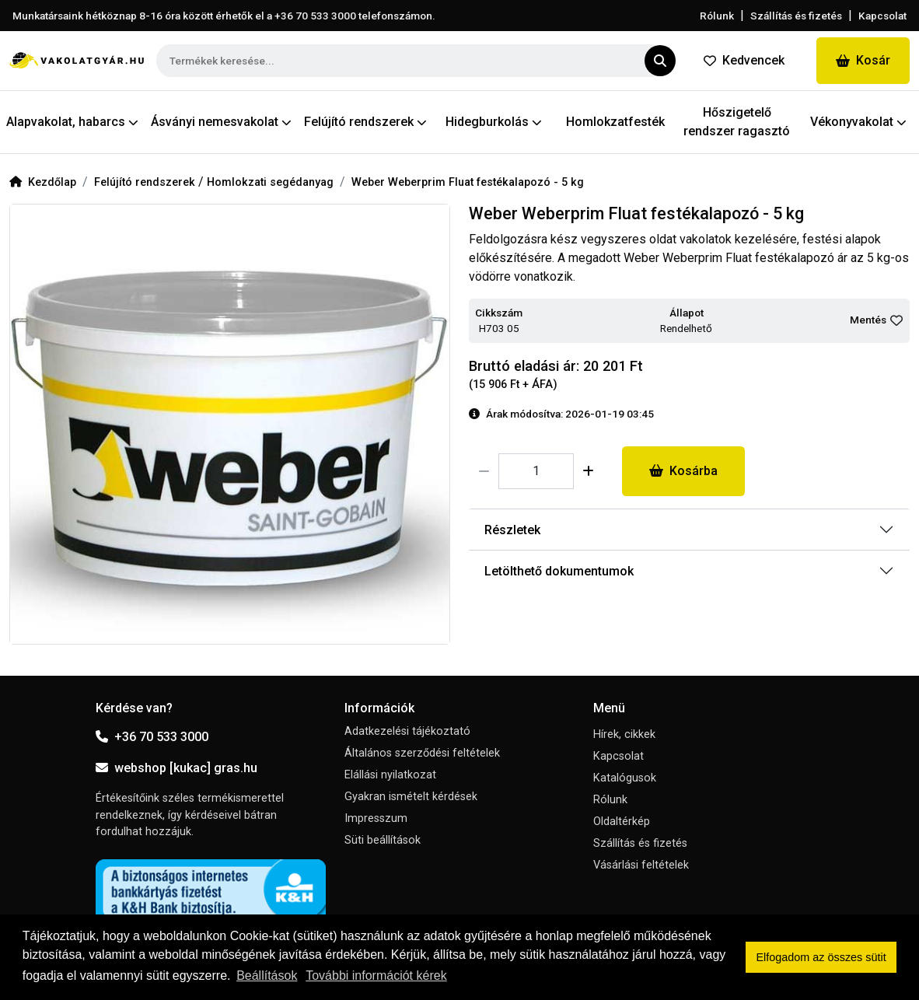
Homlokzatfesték (615, 121)
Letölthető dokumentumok (559, 571)
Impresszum (375, 818)
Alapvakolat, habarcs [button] (72, 121)
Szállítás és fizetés (796, 15)
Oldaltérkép (621, 821)
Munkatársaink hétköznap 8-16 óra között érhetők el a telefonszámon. (223, 15)
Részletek (512, 530)
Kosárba (683, 470)
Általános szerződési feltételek (422, 753)
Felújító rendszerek (146, 182)
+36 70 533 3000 (152, 736)
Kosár (863, 60)
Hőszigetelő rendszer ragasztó (736, 121)
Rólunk (717, 15)
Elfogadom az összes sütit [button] (821, 957)
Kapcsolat (882, 15)
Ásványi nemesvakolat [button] (221, 121)
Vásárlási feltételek (641, 865)
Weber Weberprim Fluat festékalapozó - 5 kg (467, 182)
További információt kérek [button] (376, 975)
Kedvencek (744, 60)
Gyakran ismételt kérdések (410, 796)
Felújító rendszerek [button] (365, 121)
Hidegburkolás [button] (494, 121)
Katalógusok (624, 778)
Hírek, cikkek (624, 734)
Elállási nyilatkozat (390, 774)
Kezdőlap (42, 182)
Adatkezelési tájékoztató (407, 731)
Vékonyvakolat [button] (858, 121)
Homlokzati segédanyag (270, 182)
